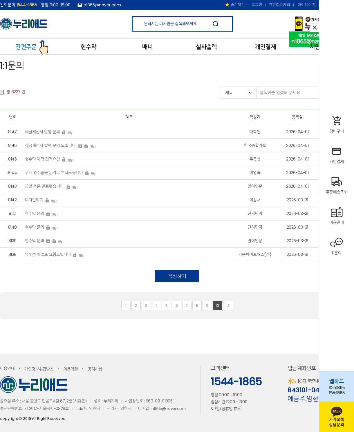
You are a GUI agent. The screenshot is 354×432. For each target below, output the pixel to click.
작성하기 (177, 276)
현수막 (88, 47)
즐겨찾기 (235, 5)
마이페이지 (306, 5)
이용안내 (7, 368)
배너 (147, 47)
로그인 (257, 5)
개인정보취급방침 (38, 369)
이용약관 (70, 369)
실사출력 (206, 47)
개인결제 (265, 47)
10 (217, 305)
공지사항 (95, 369)
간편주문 (32, 46)
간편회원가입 (279, 5)
